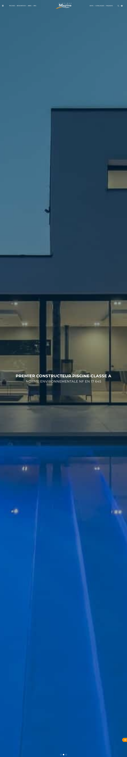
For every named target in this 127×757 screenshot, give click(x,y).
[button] (61, 754)
